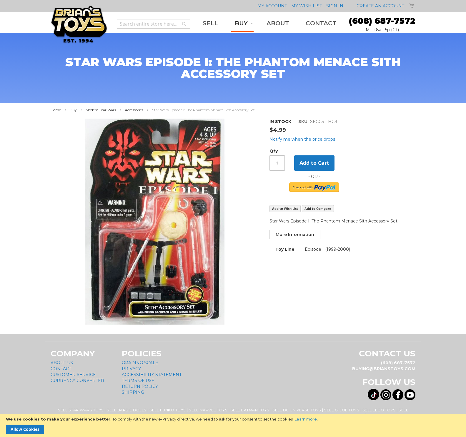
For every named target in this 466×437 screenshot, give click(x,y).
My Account (272, 6)
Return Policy (140, 386)
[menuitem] (210, 23)
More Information (295, 234)
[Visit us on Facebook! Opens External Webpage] (397, 394)
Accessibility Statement (152, 374)
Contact (61, 368)
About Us (62, 362)
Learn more (305, 419)
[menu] (269, 24)
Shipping (133, 392)
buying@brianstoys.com (383, 368)
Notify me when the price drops (302, 139)
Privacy (131, 368)
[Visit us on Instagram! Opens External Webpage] (385, 394)
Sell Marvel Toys (208, 410)
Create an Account (380, 6)
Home (56, 110)
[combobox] (153, 24)
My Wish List (306, 6)
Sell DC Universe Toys (296, 410)
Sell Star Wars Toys (81, 410)
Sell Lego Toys (379, 410)
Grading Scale (140, 362)
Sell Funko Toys (167, 410)
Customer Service (73, 374)
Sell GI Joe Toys (341, 410)
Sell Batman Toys (250, 410)
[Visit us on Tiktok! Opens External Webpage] (373, 394)
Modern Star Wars (101, 110)
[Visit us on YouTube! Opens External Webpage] (410, 394)
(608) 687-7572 (382, 21)
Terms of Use (138, 380)
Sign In (334, 6)
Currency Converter (77, 380)
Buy (73, 110)
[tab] (294, 234)
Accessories (134, 110)
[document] (233, 425)
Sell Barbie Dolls (127, 410)
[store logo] (79, 24)
